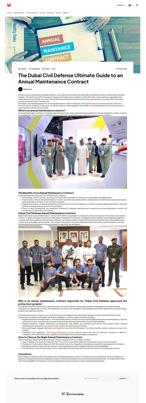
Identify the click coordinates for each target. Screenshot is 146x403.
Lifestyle (42, 13)
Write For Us (120, 5)
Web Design (50, 13)
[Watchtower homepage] (72, 393)
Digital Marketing (19, 13)
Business (58, 13)
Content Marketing (31, 13)
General (9, 13)
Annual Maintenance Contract (98, 99)
